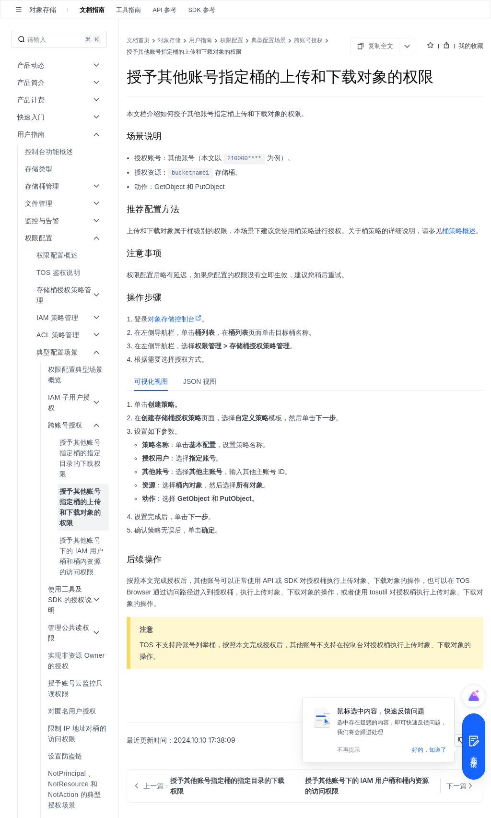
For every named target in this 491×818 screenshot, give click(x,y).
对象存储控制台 (175, 319)
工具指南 (128, 9)
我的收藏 (470, 45)
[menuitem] (60, 151)
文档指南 (92, 9)
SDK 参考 (201, 9)
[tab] (151, 381)
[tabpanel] (305, 471)
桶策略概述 (459, 231)
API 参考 (164, 9)
